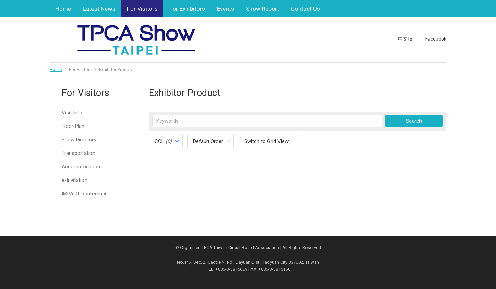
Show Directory (79, 140)
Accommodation (81, 167)
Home (63, 8)
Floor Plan (73, 126)
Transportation (78, 153)
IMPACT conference (85, 194)
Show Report (262, 8)
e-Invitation (74, 180)
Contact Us (305, 8)
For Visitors (142, 8)
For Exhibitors (187, 8)
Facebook (435, 39)
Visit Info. (72, 113)
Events (225, 8)
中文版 (405, 39)
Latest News (99, 8)
